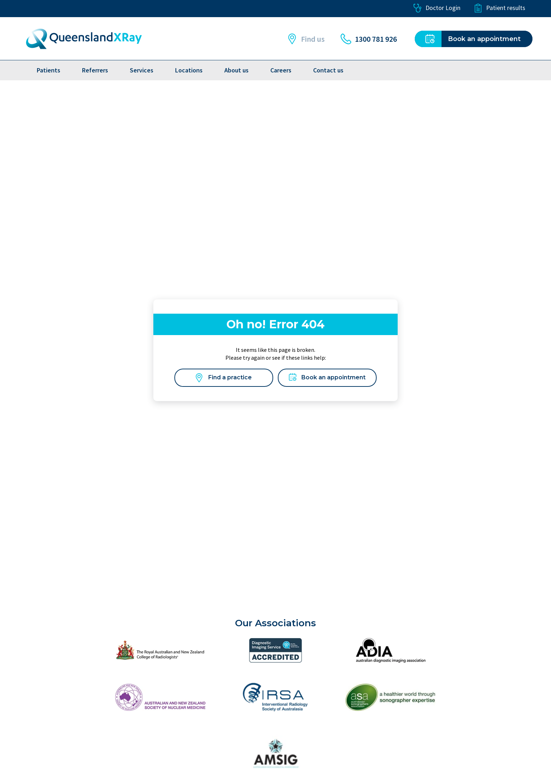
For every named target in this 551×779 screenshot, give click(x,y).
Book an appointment (327, 377)
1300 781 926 (369, 39)
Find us (306, 39)
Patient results (499, 8)
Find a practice (224, 377)
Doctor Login (436, 8)
